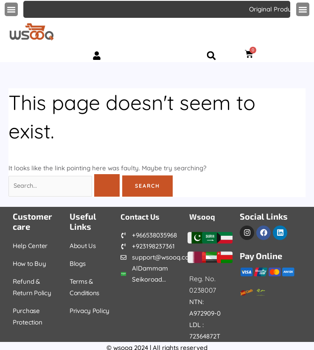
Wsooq (203, 216)
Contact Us (142, 216)
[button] (11, 9)
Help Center (31, 246)
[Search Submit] (109, 186)
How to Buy (30, 264)
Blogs (78, 264)
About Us (83, 246)
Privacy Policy (90, 311)
